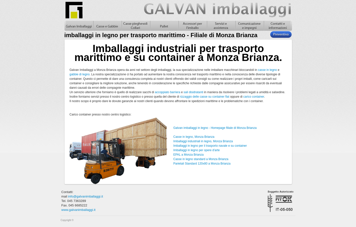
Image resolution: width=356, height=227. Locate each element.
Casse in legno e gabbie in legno (107, 26)
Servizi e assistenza (221, 26)
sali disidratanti (193, 92)
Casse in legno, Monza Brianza (193, 137)
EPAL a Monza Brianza (188, 154)
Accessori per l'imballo (192, 26)
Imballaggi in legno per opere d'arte (196, 150)
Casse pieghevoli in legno (135, 26)
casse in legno (267, 70)
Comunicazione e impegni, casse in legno (249, 26)
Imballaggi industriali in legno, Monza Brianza (203, 141)
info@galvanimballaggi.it (85, 196)
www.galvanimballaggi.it (78, 210)
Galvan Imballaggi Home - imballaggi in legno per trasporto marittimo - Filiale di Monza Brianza (79, 26)
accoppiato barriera (167, 92)
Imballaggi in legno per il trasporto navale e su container (210, 145)
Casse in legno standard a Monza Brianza (200, 159)
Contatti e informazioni (278, 26)
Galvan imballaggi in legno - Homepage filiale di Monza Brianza (215, 128)
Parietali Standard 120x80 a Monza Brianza (201, 163)
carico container (253, 96)
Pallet (164, 26)
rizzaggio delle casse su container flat (204, 96)
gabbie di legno (79, 74)
